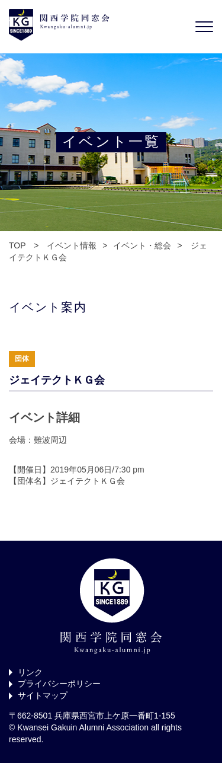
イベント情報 (71, 245)
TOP (17, 245)
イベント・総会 (142, 245)
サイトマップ (42, 695)
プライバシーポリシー (59, 683)
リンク (30, 672)
